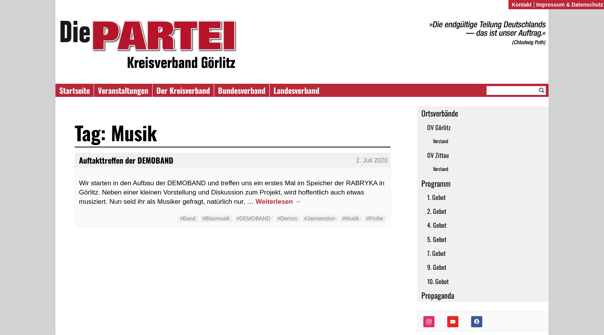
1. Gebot (436, 197)
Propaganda (437, 295)
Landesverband (296, 90)
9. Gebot (436, 267)
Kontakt (522, 5)
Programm (436, 183)
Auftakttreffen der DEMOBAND (126, 160)
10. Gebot (438, 281)
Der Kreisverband (183, 90)
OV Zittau (438, 155)
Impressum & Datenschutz (569, 5)
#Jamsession (320, 218)
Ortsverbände (439, 113)
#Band (187, 218)
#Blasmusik (216, 218)
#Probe (374, 218)
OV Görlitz (439, 127)
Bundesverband (241, 90)
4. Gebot (436, 225)
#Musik (350, 218)
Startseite (74, 90)
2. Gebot (436, 211)
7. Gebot (436, 253)
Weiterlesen (278, 201)
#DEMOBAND (253, 218)
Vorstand (440, 141)
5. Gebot (436, 239)
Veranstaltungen (123, 90)
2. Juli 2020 (372, 160)
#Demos (287, 218)
